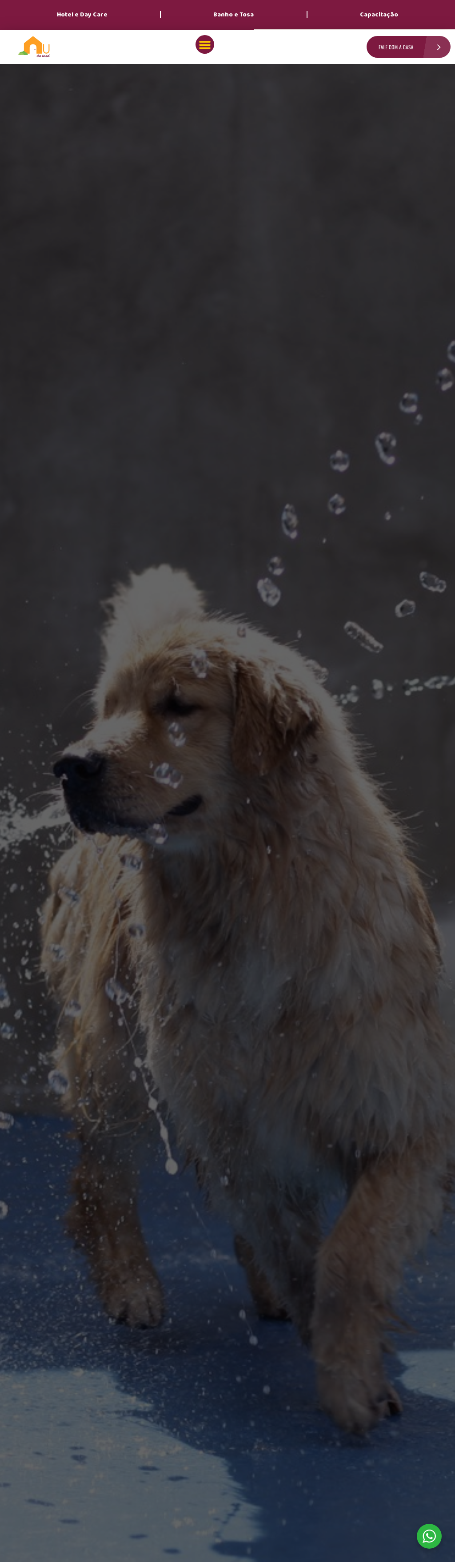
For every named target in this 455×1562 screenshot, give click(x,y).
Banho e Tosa (233, 15)
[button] (205, 44)
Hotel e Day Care (82, 15)
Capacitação (379, 15)
